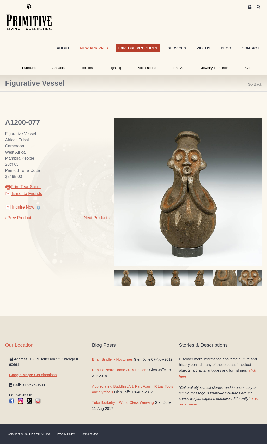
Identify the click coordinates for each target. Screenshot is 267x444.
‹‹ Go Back (253, 84)
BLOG (226, 48)
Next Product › (97, 218)
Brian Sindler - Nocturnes (112, 359)
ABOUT (63, 48)
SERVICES (177, 48)
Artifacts (58, 68)
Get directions (33, 375)
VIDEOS (203, 48)
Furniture (29, 68)
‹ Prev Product (18, 218)
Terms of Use (89, 433)
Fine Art (179, 68)
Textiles (87, 68)
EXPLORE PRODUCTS (137, 48)
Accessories (147, 68)
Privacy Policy (66, 433)
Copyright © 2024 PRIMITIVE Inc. (29, 433)
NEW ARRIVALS (94, 48)
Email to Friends (23, 193)
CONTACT (250, 48)
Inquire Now (20, 207)
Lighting (115, 68)
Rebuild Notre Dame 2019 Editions (120, 370)
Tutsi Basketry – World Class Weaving (123, 402)
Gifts (248, 68)
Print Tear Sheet (23, 187)
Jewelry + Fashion (215, 68)
